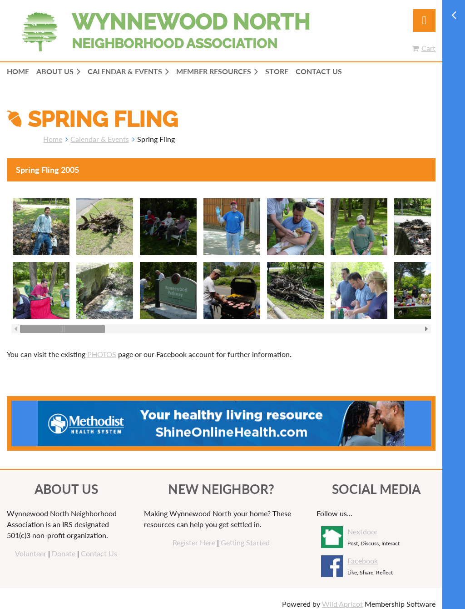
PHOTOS (101, 347)
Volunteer (30, 547)
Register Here (194, 536)
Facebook (362, 554)
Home (52, 139)
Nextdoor (362, 525)
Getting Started (245, 536)
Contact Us (99, 547)
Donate (63, 547)
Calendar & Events (99, 139)
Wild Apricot (342, 597)
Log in (424, 20)
